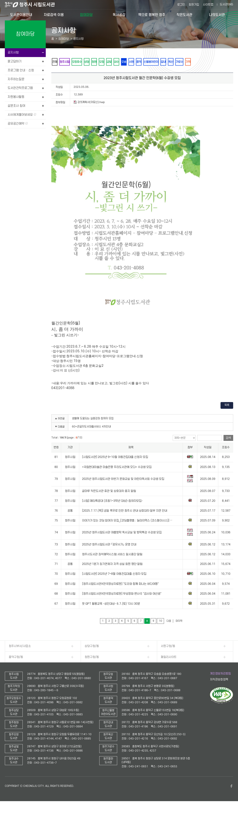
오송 (146, 62)
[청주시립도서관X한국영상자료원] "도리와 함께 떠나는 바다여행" (120, 594)
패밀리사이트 (168, 667)
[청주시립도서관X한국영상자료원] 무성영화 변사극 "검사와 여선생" (121, 604)
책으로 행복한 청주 (151, 15)
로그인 (181, 4)
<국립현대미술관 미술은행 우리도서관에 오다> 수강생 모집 (117, 477)
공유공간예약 (18, 123)
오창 (116, 62)
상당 (96, 62)
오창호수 (84, 62)
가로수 (219, 62)
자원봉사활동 (16, 97)
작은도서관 (184, 15)
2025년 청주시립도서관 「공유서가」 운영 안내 (109, 554)
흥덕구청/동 (16, 667)
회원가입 (194, 4)
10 (160, 631)
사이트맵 (208, 4)
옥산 (207, 62)
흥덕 (166, 62)
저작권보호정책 (219, 689)
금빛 (126, 62)
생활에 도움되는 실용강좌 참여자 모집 (93, 428)
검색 (228, 448)
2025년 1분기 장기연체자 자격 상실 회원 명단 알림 (112, 574)
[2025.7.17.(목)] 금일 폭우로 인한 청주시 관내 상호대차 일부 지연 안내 (124, 521)
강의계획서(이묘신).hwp (89, 112)
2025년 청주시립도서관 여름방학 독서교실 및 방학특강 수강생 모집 (122, 542)
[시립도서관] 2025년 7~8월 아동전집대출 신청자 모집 (114, 584)
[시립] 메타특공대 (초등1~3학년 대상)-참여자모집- (112, 511)
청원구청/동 (92, 667)
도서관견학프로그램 (20, 88)
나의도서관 (217, 15)
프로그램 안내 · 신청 (21, 70)
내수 (136, 62)
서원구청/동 (168, 656)
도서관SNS (226, 4)
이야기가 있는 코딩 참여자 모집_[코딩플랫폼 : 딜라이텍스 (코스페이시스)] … (127, 530)
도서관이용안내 (21, 15)
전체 (56, 62)
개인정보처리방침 (220, 683)
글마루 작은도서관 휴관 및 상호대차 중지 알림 (109, 501)
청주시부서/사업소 (20, 656)
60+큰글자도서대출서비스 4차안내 (91, 436)
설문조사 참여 (16, 106)
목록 (226, 415)
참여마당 (86, 15)
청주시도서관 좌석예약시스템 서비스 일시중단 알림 (112, 564)
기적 (56, 72)
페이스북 (231, 796)
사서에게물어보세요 (22, 114)
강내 (197, 62)
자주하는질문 (16, 79)
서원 (156, 62)
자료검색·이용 (54, 15)
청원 (106, 62)
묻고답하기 (15, 61)
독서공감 (119, 15)
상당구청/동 (92, 656)
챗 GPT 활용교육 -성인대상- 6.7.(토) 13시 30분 (111, 614)
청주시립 (68, 62)
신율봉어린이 (182, 62)
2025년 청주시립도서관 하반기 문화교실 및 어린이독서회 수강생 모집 (123, 489)
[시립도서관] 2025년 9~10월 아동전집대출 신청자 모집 (115, 467)
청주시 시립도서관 (33, 4)
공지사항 (13, 52)
